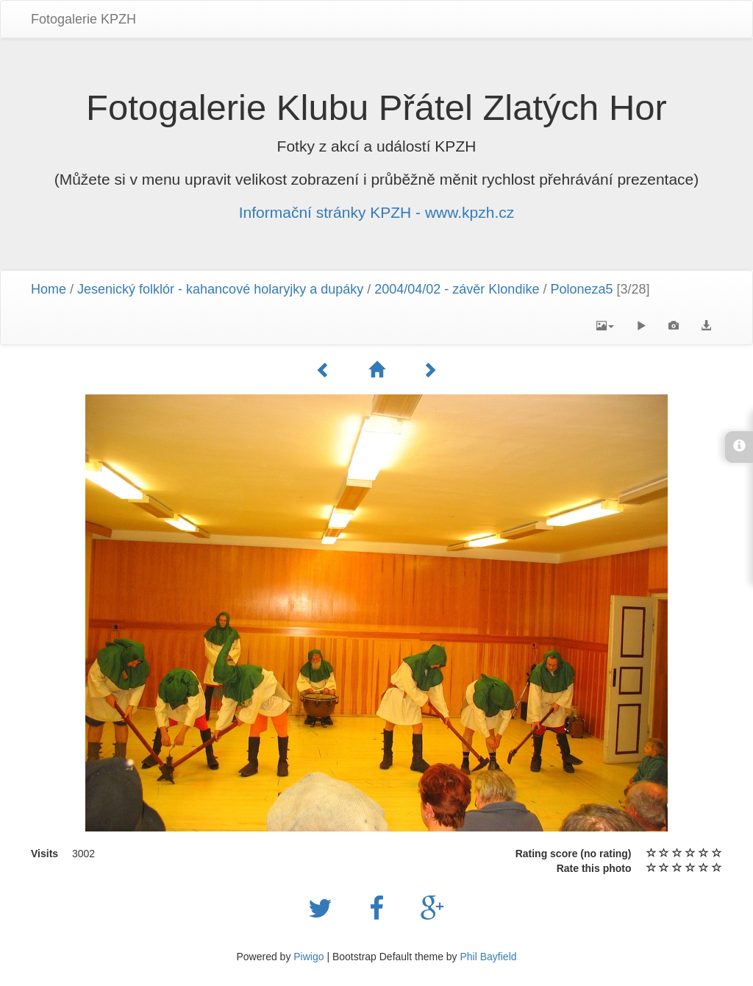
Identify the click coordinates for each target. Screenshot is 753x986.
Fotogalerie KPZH (83, 19)
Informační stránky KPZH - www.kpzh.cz (377, 212)
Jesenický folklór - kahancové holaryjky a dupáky (220, 289)
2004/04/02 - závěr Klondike (456, 289)
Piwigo (308, 956)
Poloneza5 (581, 289)
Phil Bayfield (488, 956)
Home (48, 289)
